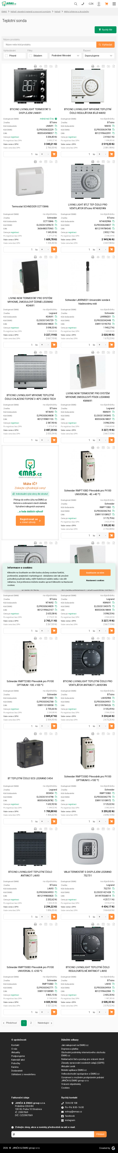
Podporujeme (18, 1056)
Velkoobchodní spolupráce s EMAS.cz (80, 1073)
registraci (15, 137)
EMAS (4, 11)
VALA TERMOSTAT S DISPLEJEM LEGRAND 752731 (88, 873)
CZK (91, 3)
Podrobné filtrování (65, 55)
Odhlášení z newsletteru (23, 1074)
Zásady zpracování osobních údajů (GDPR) (82, 1062)
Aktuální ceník (68, 1066)
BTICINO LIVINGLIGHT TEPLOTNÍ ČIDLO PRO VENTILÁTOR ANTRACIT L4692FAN (87, 683)
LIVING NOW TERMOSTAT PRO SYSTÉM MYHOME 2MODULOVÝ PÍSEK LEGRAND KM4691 (88, 397)
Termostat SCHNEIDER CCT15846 (30, 206)
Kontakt (15, 1045)
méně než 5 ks (48, 119)
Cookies (65, 1087)
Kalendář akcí (18, 1059)
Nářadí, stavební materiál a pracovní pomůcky (31, 11)
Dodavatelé (17, 1070)
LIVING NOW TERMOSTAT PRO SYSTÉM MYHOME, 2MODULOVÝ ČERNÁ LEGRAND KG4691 (30, 302)
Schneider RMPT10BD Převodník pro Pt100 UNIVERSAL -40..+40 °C (87, 492)
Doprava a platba (69, 1048)
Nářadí (57, 11)
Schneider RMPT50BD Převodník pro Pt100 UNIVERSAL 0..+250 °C (30, 969)
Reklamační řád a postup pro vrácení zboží (82, 1059)
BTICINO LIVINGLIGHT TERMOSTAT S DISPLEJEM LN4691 (30, 111)
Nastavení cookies (95, 580)
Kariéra (14, 1067)
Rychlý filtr (105, 29)
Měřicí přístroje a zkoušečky (76, 11)
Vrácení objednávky (71, 1084)
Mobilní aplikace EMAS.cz (74, 1070)
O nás (14, 1048)
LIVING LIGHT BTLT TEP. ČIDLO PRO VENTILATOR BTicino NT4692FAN (87, 206)
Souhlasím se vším (95, 572)
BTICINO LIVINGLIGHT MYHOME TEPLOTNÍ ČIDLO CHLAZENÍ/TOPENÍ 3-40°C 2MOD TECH (30, 397)
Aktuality (15, 1052)
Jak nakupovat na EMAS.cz (74, 1045)
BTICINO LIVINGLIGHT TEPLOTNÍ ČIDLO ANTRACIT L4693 (30, 873)
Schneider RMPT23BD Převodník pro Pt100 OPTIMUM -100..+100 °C (30, 683)
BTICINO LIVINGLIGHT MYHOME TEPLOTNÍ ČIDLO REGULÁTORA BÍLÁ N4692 (87, 111)
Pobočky (15, 1063)
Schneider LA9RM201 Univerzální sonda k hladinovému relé (87, 302)
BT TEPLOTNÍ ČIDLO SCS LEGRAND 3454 (30, 778)
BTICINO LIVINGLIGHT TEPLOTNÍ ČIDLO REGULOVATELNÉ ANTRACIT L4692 (88, 969)
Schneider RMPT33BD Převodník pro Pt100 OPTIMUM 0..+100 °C (87, 778)
